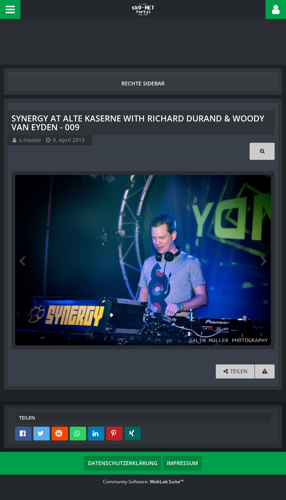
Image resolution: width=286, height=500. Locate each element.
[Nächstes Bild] (263, 260)
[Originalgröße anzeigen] (262, 151)
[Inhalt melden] (265, 371)
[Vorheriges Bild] (22, 260)
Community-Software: (143, 481)
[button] (10, 9)
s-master (30, 140)
